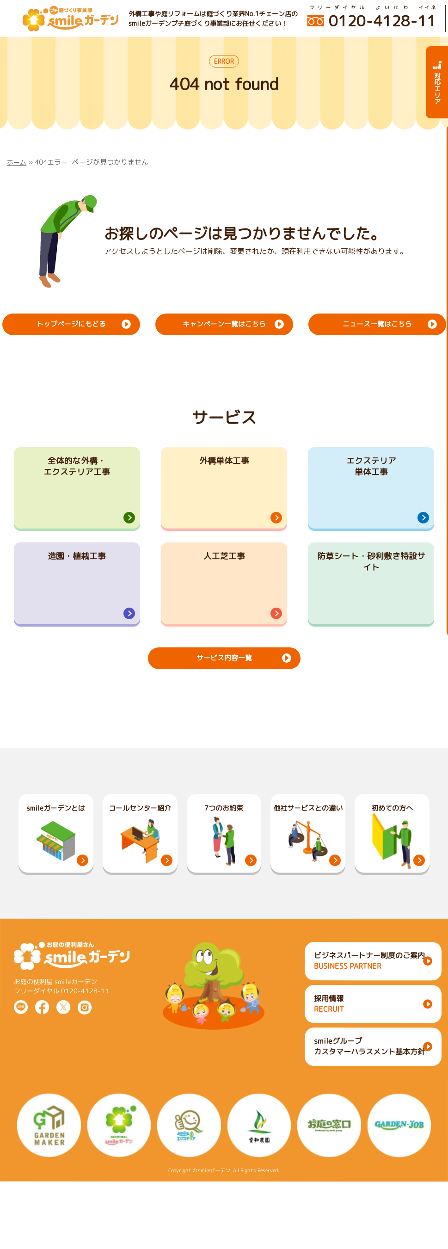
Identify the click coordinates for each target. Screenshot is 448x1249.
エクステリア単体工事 (371, 469)
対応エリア (437, 82)
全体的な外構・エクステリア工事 (76, 469)
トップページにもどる (71, 323)
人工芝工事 (224, 582)
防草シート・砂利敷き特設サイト (371, 589)
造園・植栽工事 (76, 582)
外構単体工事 (224, 462)
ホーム (17, 162)
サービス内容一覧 (223, 705)
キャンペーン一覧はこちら (223, 323)
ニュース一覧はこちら (377, 323)
